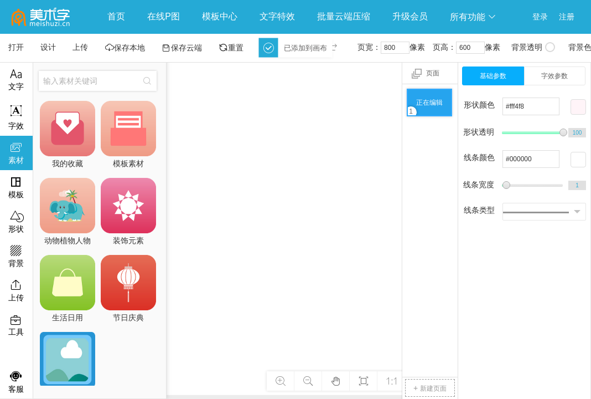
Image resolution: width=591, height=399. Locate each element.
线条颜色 (479, 157)
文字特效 (277, 16)
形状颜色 (479, 104)
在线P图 (163, 16)
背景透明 (533, 47)
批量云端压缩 (343, 16)
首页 (116, 16)
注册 (566, 16)
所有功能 (473, 17)
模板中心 (219, 16)
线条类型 (479, 210)
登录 (540, 16)
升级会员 (410, 16)
